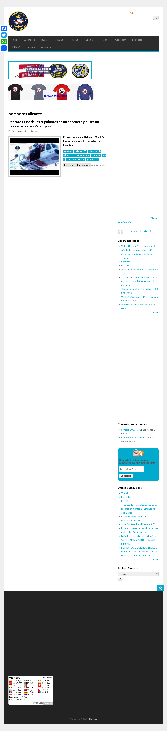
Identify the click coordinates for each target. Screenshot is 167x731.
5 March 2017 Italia (131, 429)
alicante (93, 151)
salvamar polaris (81, 155)
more (156, 312)
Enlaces (31, 47)
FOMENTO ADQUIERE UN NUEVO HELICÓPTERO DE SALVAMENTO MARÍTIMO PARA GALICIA (139, 551)
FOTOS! (75, 39)
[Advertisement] (138, 160)
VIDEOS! (59, 39)
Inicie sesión (83, 164)
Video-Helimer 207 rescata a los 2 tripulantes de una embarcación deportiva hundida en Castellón (138, 250)
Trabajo (105, 39)
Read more (70, 165)
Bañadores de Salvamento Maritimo (139, 536)
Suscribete (29, 39)
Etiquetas (137, 39)
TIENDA (16, 47)
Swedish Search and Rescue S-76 (138, 524)
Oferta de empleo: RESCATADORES (140, 289)
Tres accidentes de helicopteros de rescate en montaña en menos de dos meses (139, 281)
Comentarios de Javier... (133, 437)
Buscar (44, 39)
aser (36, 131)
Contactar (120, 39)
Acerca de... (47, 47)
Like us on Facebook (140, 231)
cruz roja (96, 155)
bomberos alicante (75, 159)
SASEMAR (126, 292)
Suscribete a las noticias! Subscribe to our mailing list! (137, 461)
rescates (68, 151)
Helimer (93, 719)
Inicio (14, 39)
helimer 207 (80, 151)
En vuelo (90, 39)
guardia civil (93, 159)
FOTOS (125, 265)
